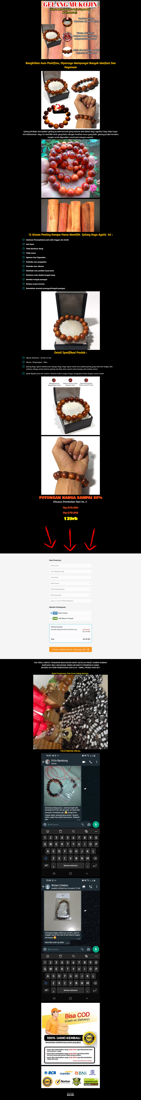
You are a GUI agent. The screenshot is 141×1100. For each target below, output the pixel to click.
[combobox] (70, 583)
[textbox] (70, 583)
